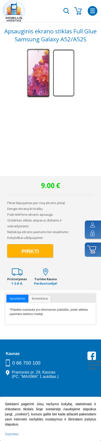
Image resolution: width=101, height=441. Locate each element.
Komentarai (40, 298)
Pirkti (30, 251)
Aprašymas (17, 298)
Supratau (12, 434)
